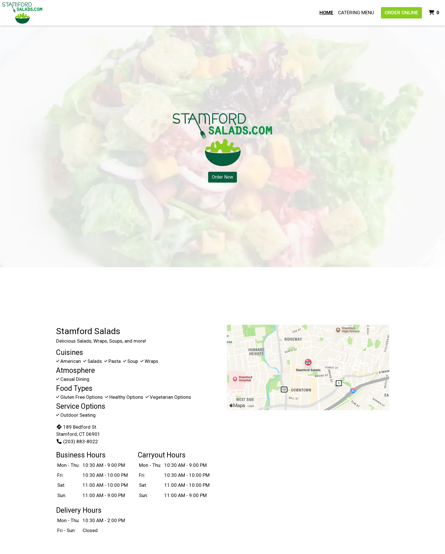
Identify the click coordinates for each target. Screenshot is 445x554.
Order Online (401, 12)
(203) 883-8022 (77, 441)
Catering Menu (356, 12)
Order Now (222, 177)
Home (326, 12)
